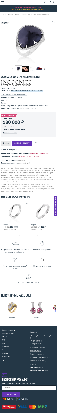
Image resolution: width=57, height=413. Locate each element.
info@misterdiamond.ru (38, 347)
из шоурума (36, 156)
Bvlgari (33, 225)
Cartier (5, 225)
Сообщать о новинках (22, 143)
